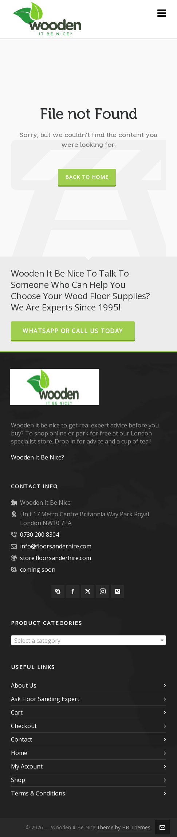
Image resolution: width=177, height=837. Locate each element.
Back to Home (87, 176)
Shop (18, 780)
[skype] (57, 591)
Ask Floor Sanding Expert (45, 699)
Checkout (24, 726)
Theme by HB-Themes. (124, 827)
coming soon (37, 570)
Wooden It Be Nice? (37, 457)
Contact (21, 739)
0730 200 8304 (39, 535)
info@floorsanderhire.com (55, 546)
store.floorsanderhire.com (55, 558)
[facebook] (72, 591)
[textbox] (88, 640)
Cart (17, 712)
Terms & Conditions (38, 793)
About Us (23, 685)
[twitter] (87, 591)
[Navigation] (161, 13)
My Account (27, 766)
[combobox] (88, 640)
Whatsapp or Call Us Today (73, 331)
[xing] (117, 591)
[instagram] (102, 591)
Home (19, 753)
